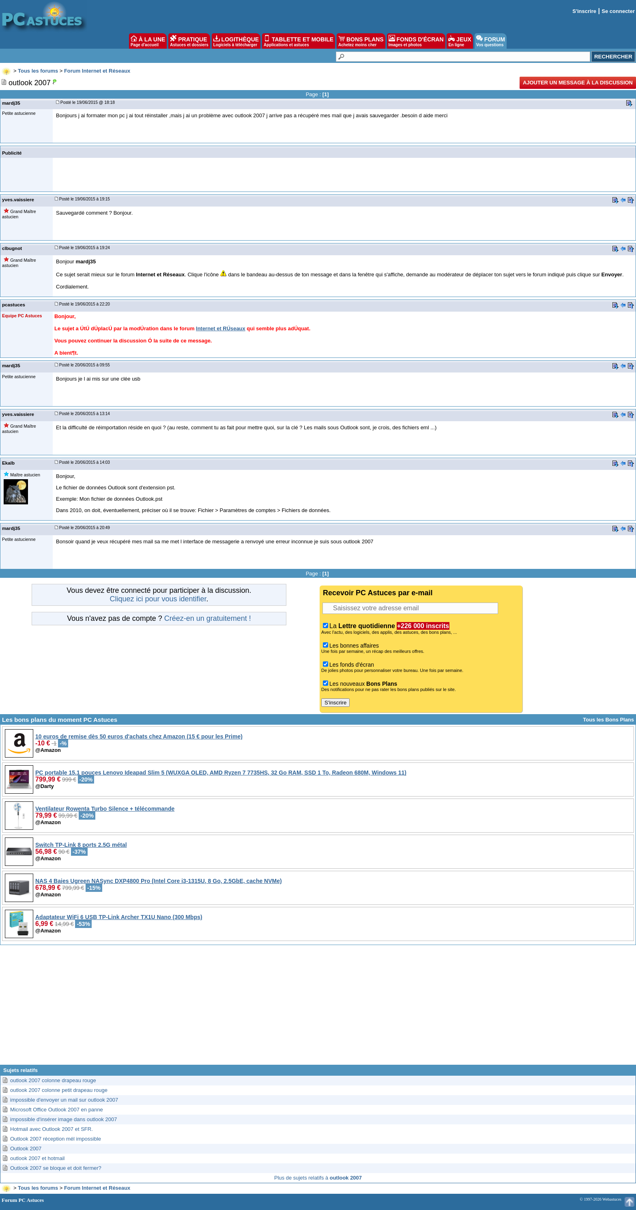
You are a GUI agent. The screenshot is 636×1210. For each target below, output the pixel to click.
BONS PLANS (361, 41)
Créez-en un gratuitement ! (207, 618)
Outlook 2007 (25, 1148)
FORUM (490, 41)
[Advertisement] (318, 1008)
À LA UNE (148, 41)
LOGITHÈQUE (236, 41)
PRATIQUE (189, 41)
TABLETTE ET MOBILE (298, 41)
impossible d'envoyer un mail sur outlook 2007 (64, 1100)
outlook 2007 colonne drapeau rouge (53, 1080)
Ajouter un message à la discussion (578, 83)
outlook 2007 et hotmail (37, 1158)
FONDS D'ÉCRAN (416, 41)
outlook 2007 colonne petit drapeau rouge (58, 1090)
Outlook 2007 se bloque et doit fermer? (55, 1168)
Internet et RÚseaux (220, 328)
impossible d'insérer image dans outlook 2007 (63, 1119)
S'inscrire (584, 11)
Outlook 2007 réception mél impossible (55, 1139)
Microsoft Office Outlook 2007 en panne (56, 1110)
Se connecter (618, 11)
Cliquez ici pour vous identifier (158, 599)
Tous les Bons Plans (608, 720)
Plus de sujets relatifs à (318, 1178)
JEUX (459, 41)
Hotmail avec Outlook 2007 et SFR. (51, 1129)
